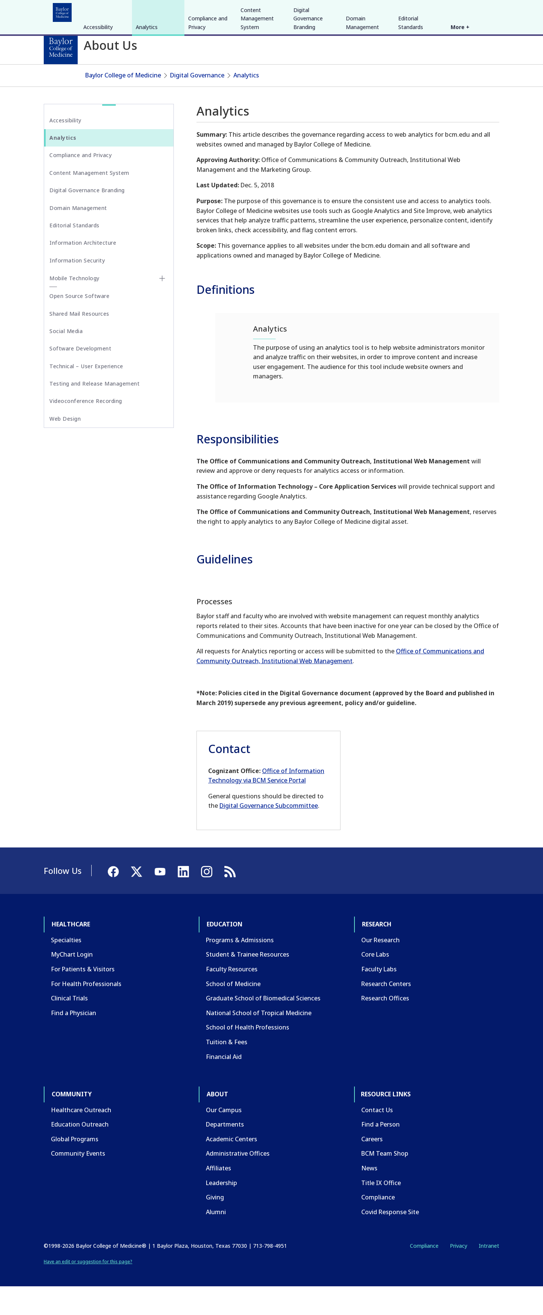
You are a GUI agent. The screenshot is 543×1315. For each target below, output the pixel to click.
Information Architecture (82, 271)
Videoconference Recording (85, 429)
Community (183, 10)
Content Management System (257, 75)
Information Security (77, 288)
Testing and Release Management (94, 411)
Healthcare (64, 10)
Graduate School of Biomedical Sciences (263, 1026)
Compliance (378, 1225)
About (218, 10)
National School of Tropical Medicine (258, 1041)
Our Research (380, 968)
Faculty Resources (232, 997)
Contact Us (377, 1138)
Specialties (66, 968)
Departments (225, 1152)
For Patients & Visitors (83, 997)
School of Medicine (233, 1012)
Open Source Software (79, 324)
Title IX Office (381, 1211)
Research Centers (386, 1012)
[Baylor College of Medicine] (61, 47)
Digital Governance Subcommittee (268, 834)
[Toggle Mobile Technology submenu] (162, 307)
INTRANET (422, 10)
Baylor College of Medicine (123, 103)
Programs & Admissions (240, 968)
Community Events (78, 1182)
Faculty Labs (379, 997)
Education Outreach (80, 1152)
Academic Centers (231, 1167)
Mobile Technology (74, 306)
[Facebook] (446, 10)
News (369, 1196)
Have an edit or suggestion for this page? (88, 1290)
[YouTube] (473, 10)
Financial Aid (224, 1085)
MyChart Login (72, 983)
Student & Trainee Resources (247, 983)
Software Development (80, 376)
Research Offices (385, 1026)
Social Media (66, 359)
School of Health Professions (247, 1056)
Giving (215, 1225)
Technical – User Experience (86, 394)
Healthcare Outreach (81, 1138)
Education (105, 10)
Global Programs (74, 1167)
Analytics (147, 83)
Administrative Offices (238, 1182)
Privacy (458, 1274)
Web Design (65, 447)
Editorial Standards (410, 79)
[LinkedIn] (486, 10)
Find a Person (380, 1152)
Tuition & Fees (226, 1070)
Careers (372, 1167)
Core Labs (375, 983)
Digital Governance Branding (308, 75)
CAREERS (391, 10)
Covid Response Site (390, 1240)
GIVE (367, 10)
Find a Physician (73, 1041)
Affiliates (218, 1196)
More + (460, 83)
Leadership (221, 1211)
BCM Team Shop (384, 1182)
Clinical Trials (69, 1026)
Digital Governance (197, 103)
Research (143, 10)
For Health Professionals (86, 1012)
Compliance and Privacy (207, 79)
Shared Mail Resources (79, 342)
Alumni (216, 1240)
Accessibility (98, 83)
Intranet (489, 1274)
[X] (459, 10)
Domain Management (362, 79)
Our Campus (224, 1138)
